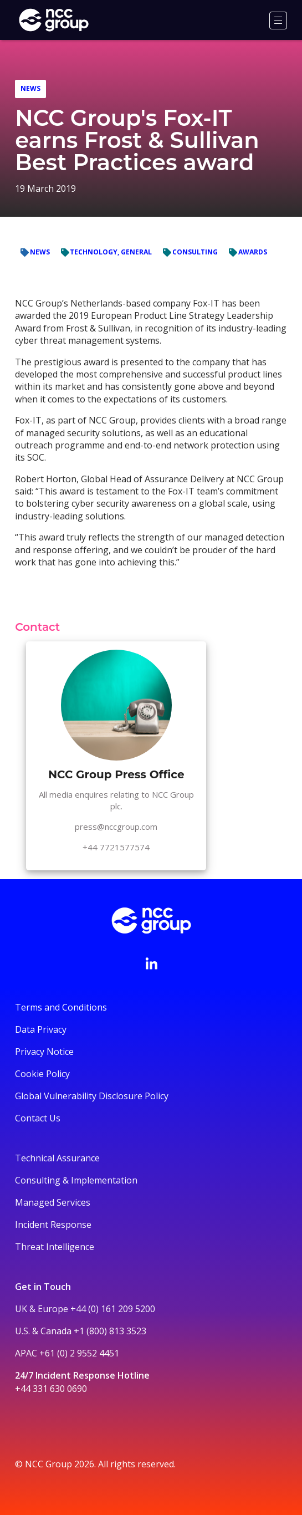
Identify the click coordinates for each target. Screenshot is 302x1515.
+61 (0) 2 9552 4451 (79, 1353)
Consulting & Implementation (76, 1180)
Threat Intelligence (54, 1247)
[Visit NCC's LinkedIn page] (151, 963)
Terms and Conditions (61, 1007)
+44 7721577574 (116, 847)
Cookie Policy (42, 1074)
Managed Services (52, 1202)
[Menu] (278, 20)
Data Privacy (40, 1029)
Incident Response (53, 1224)
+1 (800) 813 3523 (110, 1331)
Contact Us (37, 1118)
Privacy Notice (44, 1051)
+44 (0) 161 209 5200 (112, 1309)
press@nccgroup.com (116, 826)
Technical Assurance (57, 1158)
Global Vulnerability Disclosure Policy (91, 1096)
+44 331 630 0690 (51, 1389)
